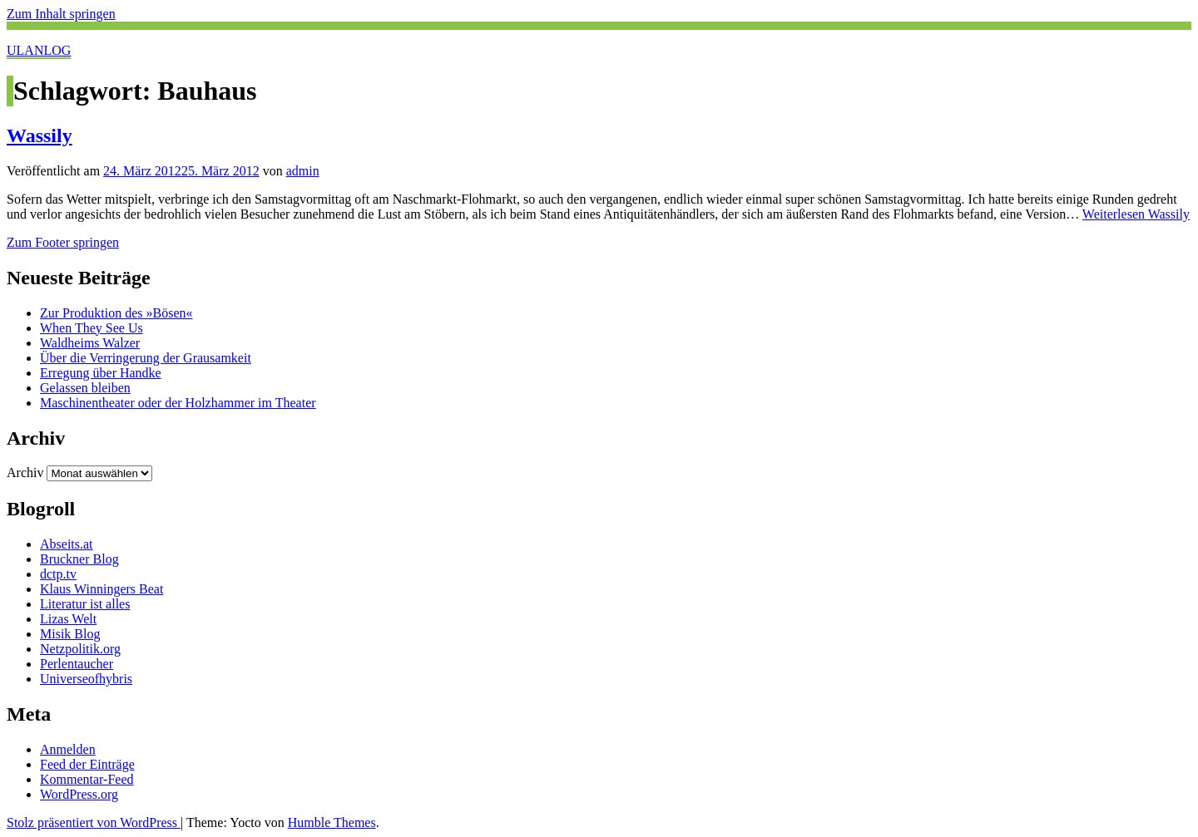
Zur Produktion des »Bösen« (116, 313)
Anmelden (68, 749)
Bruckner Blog (79, 559)
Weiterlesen (1136, 214)
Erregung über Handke (100, 373)
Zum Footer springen (63, 242)
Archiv (25, 472)
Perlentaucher (76, 664)
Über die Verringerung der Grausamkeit (145, 358)
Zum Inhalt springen (61, 14)
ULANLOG (39, 50)
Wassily (39, 135)
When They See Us (91, 328)
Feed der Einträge (87, 764)
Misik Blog (70, 634)
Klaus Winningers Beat (101, 589)
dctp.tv (58, 574)
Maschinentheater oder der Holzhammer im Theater (178, 403)
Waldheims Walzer (90, 343)
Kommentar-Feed (87, 779)
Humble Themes (332, 822)
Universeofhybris (86, 679)
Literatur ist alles (85, 604)
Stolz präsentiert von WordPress (94, 822)
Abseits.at (66, 544)
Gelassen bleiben (85, 388)
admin (302, 171)
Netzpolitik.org (80, 649)
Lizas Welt (68, 619)
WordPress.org (79, 794)
